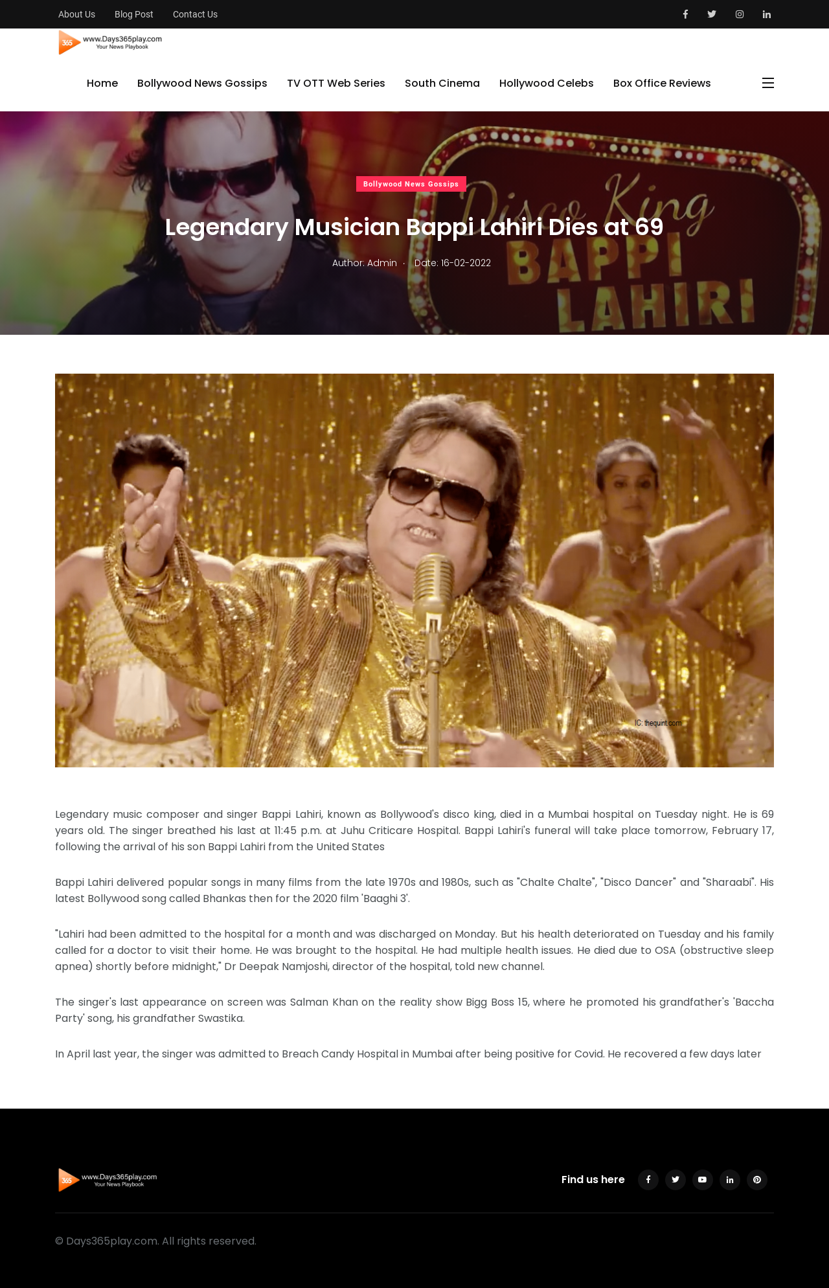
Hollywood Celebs (546, 83)
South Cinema (442, 83)
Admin (382, 262)
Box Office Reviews (662, 83)
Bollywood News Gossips (202, 83)
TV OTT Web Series (336, 83)
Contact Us (195, 14)
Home (102, 83)
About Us (76, 14)
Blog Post (134, 14)
